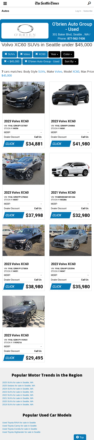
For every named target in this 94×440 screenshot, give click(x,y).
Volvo (25, 54)
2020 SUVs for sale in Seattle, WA (17, 401)
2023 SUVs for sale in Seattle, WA (17, 392)
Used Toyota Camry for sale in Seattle (19, 426)
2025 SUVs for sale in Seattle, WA (17, 382)
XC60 (40, 54)
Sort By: (70, 61)
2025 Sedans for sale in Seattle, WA (18, 385)
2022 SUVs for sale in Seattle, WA (17, 395)
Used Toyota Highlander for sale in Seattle (21, 432)
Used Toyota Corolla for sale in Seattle (19, 429)
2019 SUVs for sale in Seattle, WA (17, 404)
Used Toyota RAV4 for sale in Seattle (19, 422)
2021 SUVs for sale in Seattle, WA (17, 398)
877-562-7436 (76, 38)
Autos (5, 10)
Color (67, 54)
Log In (78, 11)
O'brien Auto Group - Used (42, 61)
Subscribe (87, 11)
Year (54, 54)
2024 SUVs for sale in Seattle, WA (17, 389)
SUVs (10, 54)
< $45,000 (11, 61)
